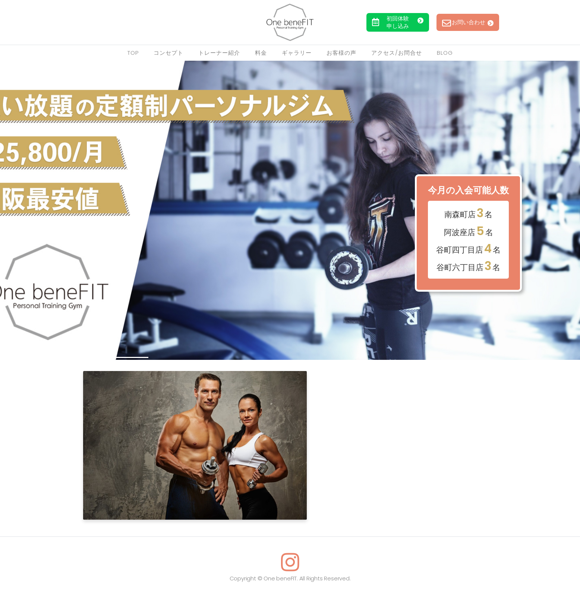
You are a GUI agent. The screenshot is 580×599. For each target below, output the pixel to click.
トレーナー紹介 (219, 53)
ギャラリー (297, 53)
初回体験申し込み (400, 22)
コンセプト (168, 53)
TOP (133, 53)
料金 (261, 53)
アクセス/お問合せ (396, 53)
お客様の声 (341, 53)
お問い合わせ (474, 22)
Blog (445, 53)
